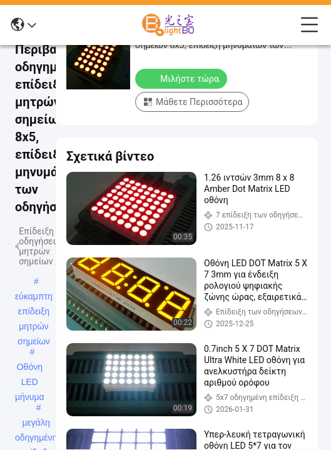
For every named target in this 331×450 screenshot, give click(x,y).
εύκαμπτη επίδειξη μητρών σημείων (34, 297)
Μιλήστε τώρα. (182, 78)
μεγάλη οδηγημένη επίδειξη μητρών (36, 424)
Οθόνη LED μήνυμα (29, 368)
